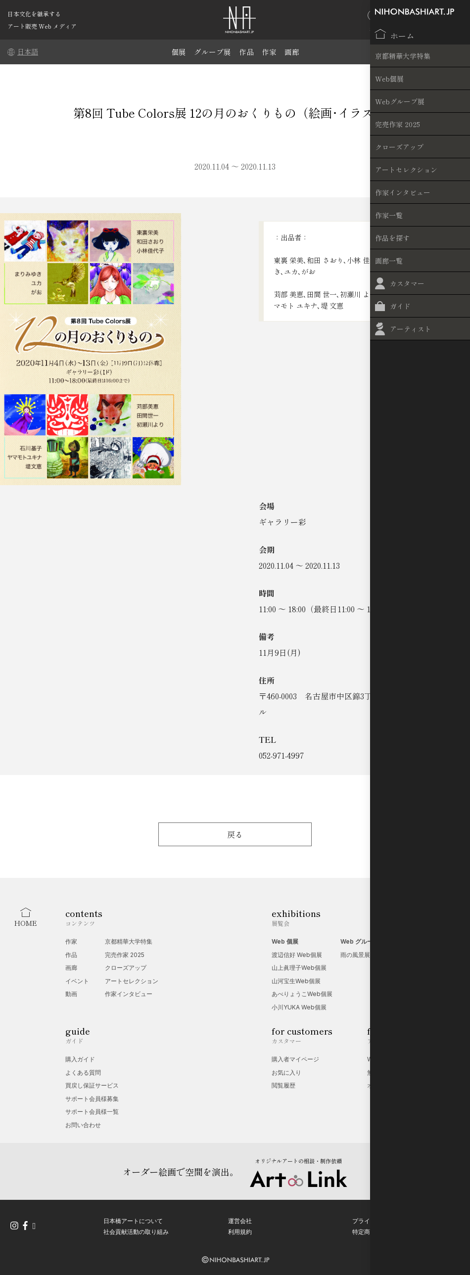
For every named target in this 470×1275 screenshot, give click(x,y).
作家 (269, 51)
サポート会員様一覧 (92, 1111)
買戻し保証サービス (92, 1085)
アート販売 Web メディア (42, 26)
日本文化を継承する (34, 13)
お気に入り (286, 1072)
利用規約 (240, 1229)
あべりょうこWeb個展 (302, 994)
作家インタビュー (128, 994)
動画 (71, 994)
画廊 (291, 51)
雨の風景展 (355, 954)
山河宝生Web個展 (296, 981)
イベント (77, 981)
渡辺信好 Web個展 (297, 954)
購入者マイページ (295, 1059)
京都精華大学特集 (128, 941)
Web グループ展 (362, 941)
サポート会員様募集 (92, 1098)
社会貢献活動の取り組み (136, 1229)
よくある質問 (83, 1072)
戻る (235, 834)
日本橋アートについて (133, 1219)
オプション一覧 (388, 1085)
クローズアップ (125, 967)
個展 (178, 51)
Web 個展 (285, 941)
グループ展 (212, 51)
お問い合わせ (83, 1125)
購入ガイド (80, 1059)
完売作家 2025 (124, 954)
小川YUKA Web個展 (299, 1007)
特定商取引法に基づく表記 (387, 1229)
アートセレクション (131, 981)
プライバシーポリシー (382, 1219)
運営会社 (240, 1219)
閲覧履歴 (283, 1085)
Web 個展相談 (386, 1059)
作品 (246, 51)
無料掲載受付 (385, 1072)
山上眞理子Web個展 (299, 967)
